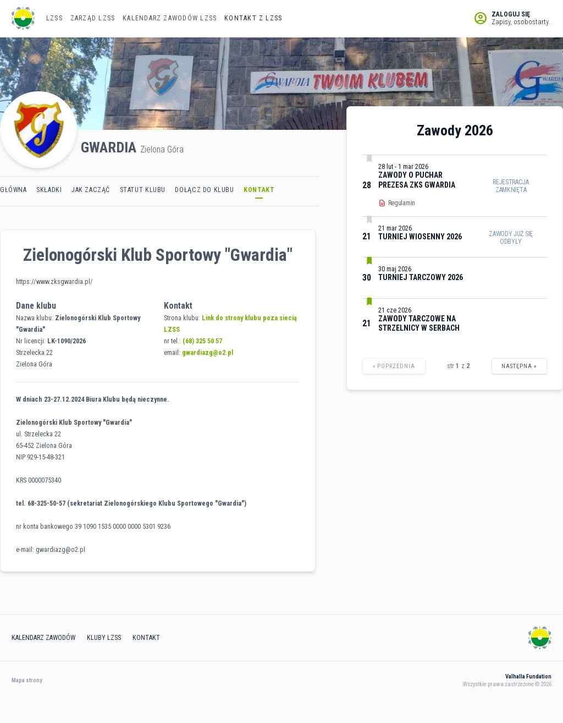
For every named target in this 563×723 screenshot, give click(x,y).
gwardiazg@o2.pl (207, 353)
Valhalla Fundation (528, 676)
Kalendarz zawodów (43, 638)
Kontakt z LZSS (253, 18)
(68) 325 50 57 (202, 341)
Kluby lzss (104, 638)
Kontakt (146, 638)
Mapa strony (27, 680)
